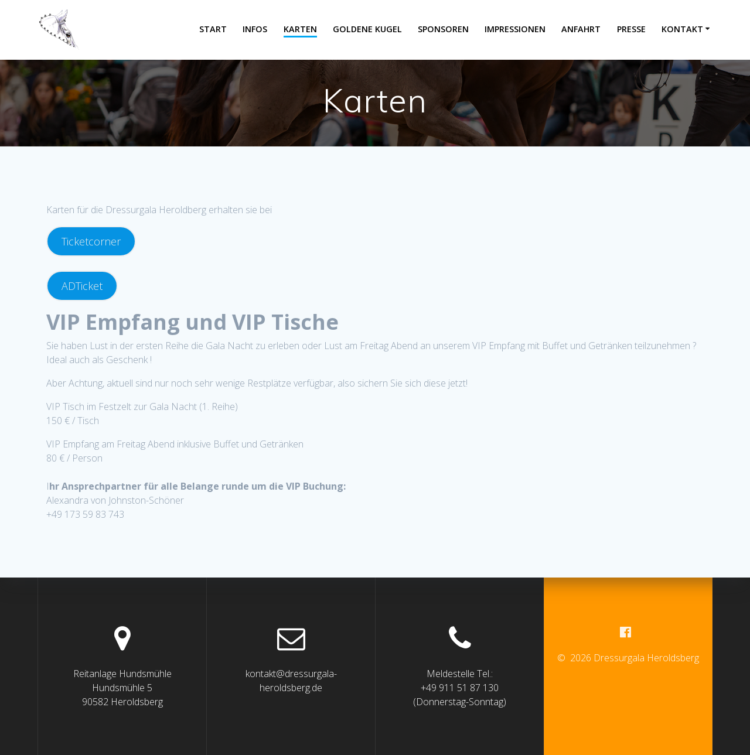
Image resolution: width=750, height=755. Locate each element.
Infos (255, 29)
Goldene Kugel (367, 29)
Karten (300, 29)
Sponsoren (443, 29)
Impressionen (515, 29)
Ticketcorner (91, 241)
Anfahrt (581, 29)
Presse (631, 29)
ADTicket (82, 286)
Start (213, 29)
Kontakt (682, 29)
